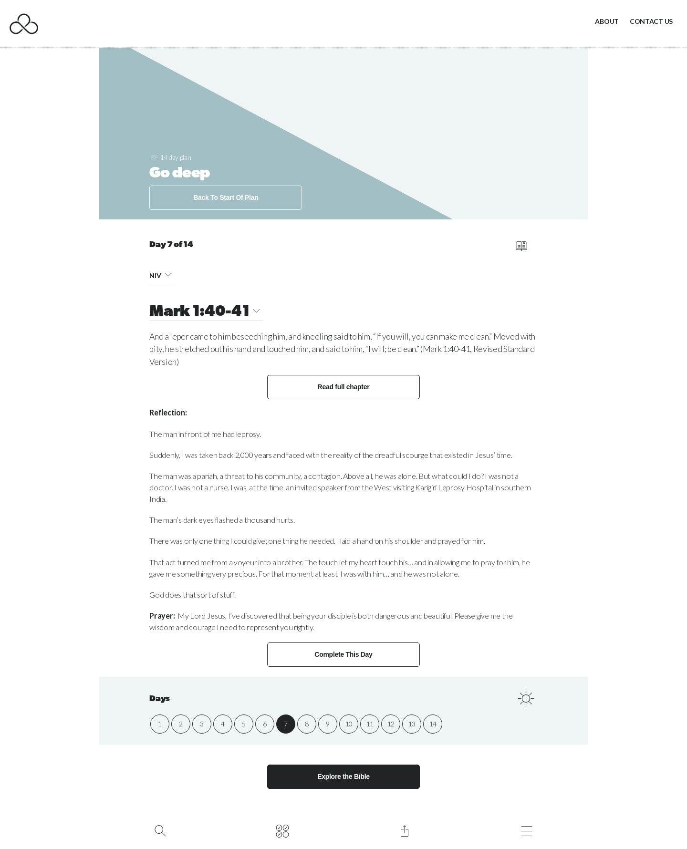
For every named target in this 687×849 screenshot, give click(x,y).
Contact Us (651, 21)
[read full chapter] (521, 246)
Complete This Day (343, 654)
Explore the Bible (343, 776)
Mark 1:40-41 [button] (206, 312)
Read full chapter (344, 387)
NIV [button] (162, 274)
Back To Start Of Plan (225, 197)
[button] (168, 274)
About (607, 21)
